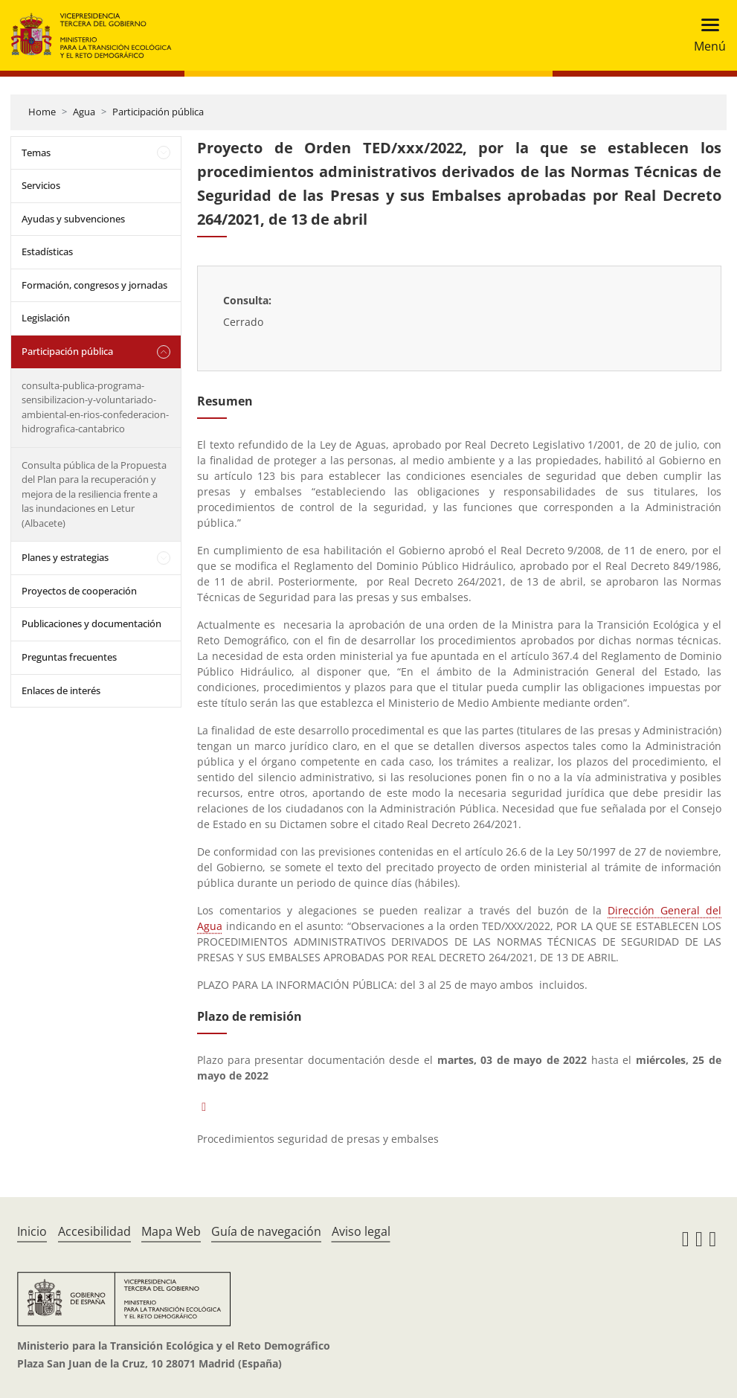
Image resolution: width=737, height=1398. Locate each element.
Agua (84, 111)
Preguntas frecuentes (69, 657)
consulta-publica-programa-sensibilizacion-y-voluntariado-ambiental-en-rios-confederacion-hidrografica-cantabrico (95, 407)
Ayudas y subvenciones (73, 218)
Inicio (32, 1231)
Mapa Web (171, 1231)
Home (42, 111)
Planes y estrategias (65, 557)
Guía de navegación (266, 1231)
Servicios (41, 185)
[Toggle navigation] (705, 35)
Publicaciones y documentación (91, 623)
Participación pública (158, 111)
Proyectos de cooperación (79, 590)
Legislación (46, 317)
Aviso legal (361, 1231)
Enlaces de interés (61, 690)
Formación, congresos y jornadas (94, 285)
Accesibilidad (94, 1231)
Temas (36, 152)
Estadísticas (47, 251)
